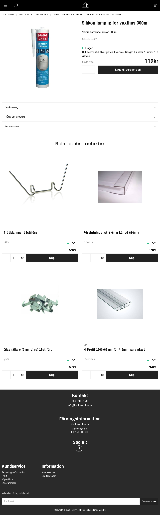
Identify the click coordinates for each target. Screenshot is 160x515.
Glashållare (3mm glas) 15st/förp (28, 349)
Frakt (4, 476)
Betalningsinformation (13, 472)
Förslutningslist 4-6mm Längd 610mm (111, 232)
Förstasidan (8, 15)
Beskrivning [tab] (80, 107)
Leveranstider (9, 483)
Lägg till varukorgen (128, 69)
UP (85, 345)
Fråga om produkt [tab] (80, 117)
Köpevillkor (7, 479)
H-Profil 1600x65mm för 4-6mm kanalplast (114, 349)
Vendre (102, 510)
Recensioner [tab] (80, 126)
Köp (52, 258)
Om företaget (49, 476)
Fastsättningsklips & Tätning (68, 15)
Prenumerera (149, 501)
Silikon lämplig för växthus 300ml (104, 15)
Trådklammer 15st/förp (20, 232)
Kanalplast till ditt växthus (33, 15)
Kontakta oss (48, 472)
